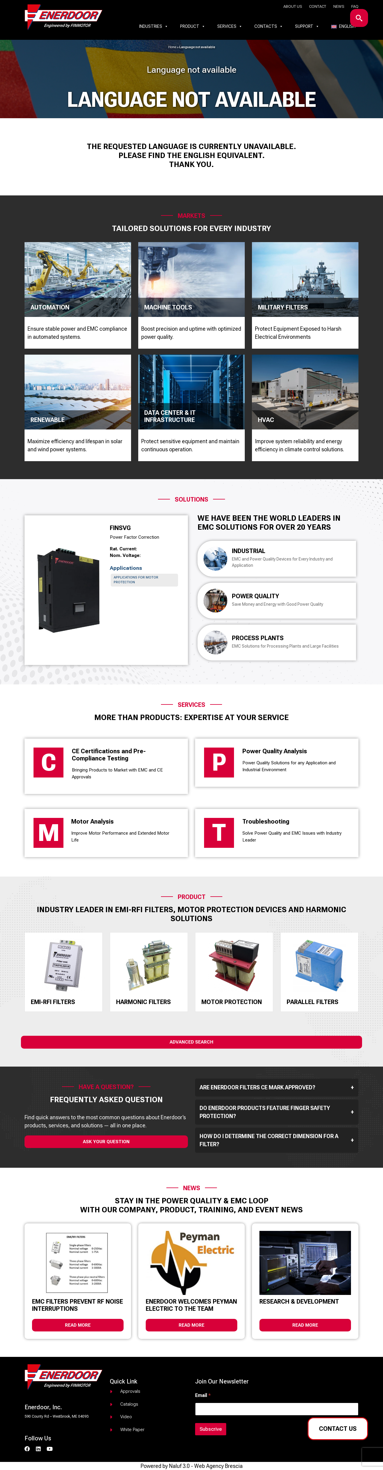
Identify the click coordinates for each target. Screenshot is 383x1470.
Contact (317, 6)
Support (307, 26)
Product (192, 26)
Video (126, 1416)
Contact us (338, 1428)
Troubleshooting (265, 821)
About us (292, 6)
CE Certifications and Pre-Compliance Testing (109, 755)
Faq (354, 6)
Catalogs (129, 1404)
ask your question (106, 1141)
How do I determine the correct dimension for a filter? (277, 1140)
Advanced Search (191, 1042)
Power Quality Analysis (274, 751)
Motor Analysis (92, 821)
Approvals (130, 1391)
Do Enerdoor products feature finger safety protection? (277, 1112)
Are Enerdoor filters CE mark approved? (277, 1087)
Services (229, 26)
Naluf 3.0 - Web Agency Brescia (206, 1466)
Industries (153, 26)
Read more (78, 1325)
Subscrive (211, 1429)
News (338, 6)
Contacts (268, 26)
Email (203, 1395)
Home (172, 47)
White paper (132, 1429)
